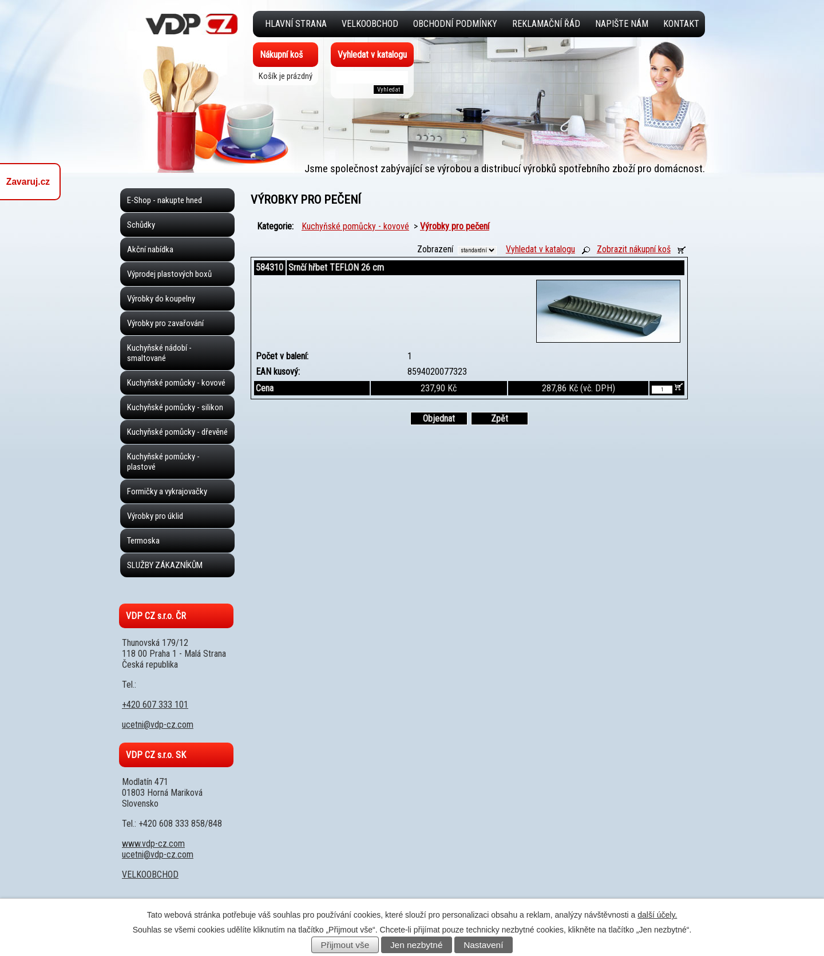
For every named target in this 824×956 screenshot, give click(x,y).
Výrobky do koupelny (161, 298)
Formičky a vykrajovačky (167, 491)
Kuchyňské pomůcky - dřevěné (177, 432)
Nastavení (483, 945)
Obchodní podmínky (455, 23)
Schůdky (141, 225)
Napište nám (621, 23)
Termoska (143, 540)
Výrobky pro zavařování (165, 323)
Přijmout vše (345, 945)
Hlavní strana (296, 23)
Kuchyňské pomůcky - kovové (355, 226)
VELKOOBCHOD (370, 23)
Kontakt (681, 23)
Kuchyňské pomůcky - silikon (175, 407)
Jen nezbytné (416, 945)
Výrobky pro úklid (155, 516)
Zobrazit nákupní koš (634, 249)
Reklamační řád (546, 23)
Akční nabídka (150, 249)
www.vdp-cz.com (153, 843)
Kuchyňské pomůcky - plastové (163, 461)
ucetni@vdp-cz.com (157, 724)
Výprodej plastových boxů (169, 274)
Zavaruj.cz (28, 182)
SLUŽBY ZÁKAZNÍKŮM (165, 565)
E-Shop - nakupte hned (164, 200)
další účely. (657, 914)
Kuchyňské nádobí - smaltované (159, 353)
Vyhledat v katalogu (540, 249)
